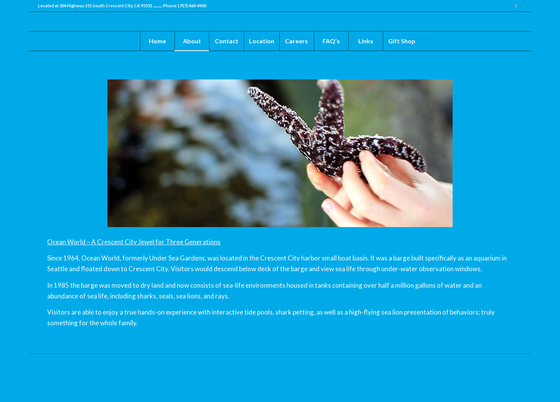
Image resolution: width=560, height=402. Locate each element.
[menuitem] (157, 41)
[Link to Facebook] (516, 6)
